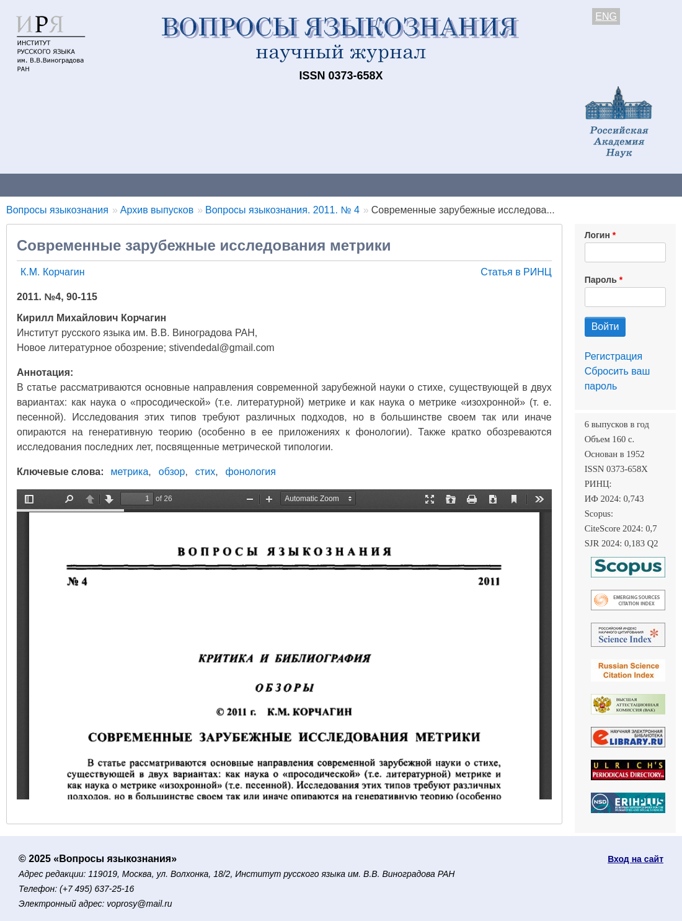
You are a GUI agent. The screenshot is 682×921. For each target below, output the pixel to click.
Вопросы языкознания (57, 210)
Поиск (626, 184)
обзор (172, 471)
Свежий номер (252, 184)
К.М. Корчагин (52, 272)
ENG (606, 16)
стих (205, 471)
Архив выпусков (347, 184)
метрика (130, 471)
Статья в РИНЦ (516, 272)
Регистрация (614, 356)
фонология (251, 471)
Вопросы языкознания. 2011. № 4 (282, 210)
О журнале (37, 184)
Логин (597, 235)
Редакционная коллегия (533, 184)
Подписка (431, 184)
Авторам (175, 184)
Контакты (108, 184)
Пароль (601, 280)
